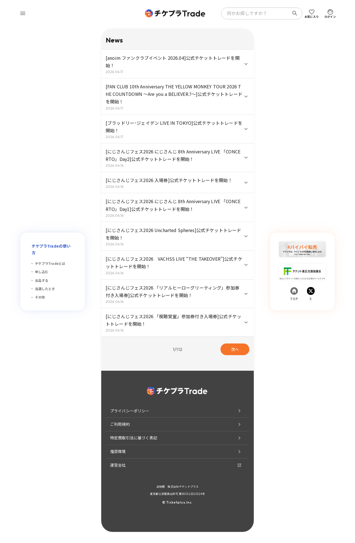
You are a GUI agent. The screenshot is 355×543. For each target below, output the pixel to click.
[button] (177, 64)
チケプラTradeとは (50, 263)
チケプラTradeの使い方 (51, 249)
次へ (234, 349)
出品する (42, 280)
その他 (40, 297)
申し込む (42, 271)
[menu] (22, 13)
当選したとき (45, 288)
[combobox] (256, 13)
